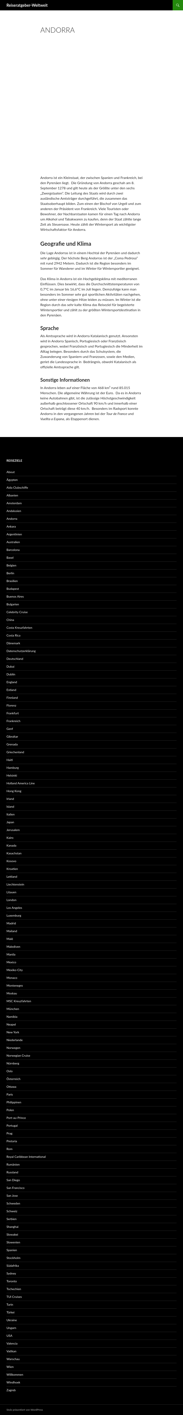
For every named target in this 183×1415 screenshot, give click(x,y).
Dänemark (13, 643)
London (11, 900)
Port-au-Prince (16, 1118)
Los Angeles (14, 907)
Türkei (10, 1312)
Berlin (10, 573)
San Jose (12, 1195)
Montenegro (14, 985)
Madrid (11, 923)
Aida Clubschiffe (17, 487)
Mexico (11, 962)
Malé (9, 939)
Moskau (11, 993)
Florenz (11, 705)
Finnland (12, 697)
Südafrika (12, 1265)
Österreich (13, 1079)
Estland (11, 690)
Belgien (11, 565)
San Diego (13, 1180)
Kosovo (11, 861)
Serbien (11, 1219)
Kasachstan (14, 853)
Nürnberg (12, 1063)
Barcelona (13, 550)
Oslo (9, 1071)
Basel (10, 557)
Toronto (11, 1281)
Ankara (11, 526)
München (12, 1009)
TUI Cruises (14, 1297)
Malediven (13, 946)
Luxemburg (13, 915)
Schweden (13, 1203)
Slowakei (12, 1234)
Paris (9, 1094)
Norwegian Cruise (18, 1055)
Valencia (12, 1343)
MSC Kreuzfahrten (18, 1001)
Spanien (11, 1250)
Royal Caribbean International (26, 1156)
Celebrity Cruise (17, 612)
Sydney (11, 1273)
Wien (10, 1367)
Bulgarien (12, 604)
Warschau (13, 1359)
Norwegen (13, 1048)
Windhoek (13, 1382)
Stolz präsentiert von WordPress (24, 1409)
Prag (9, 1133)
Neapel (11, 1024)
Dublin (10, 674)
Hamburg (12, 767)
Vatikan (11, 1351)
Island (10, 806)
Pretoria (11, 1141)
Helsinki (11, 775)
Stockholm (13, 1258)
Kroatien (12, 869)
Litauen (11, 892)
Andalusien (13, 511)
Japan (10, 822)
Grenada (12, 744)
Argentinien (14, 534)
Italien (10, 814)
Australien (13, 542)
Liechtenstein (15, 884)
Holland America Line (20, 783)
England (11, 682)
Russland (12, 1172)
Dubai (10, 666)
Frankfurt (12, 713)
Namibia (11, 1016)
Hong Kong (13, 791)
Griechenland (15, 752)
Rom (9, 1149)
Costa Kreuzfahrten (19, 627)
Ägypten (12, 480)
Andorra (11, 518)
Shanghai (12, 1226)
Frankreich (13, 721)
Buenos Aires (15, 596)
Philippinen (13, 1102)
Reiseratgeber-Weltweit (27, 5)
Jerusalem (13, 830)
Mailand (11, 931)
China (10, 620)
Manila (10, 954)
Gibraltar (12, 736)
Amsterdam (14, 503)
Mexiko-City (14, 970)
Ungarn (11, 1328)
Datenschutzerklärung (21, 651)
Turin (9, 1304)
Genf (9, 729)
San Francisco (15, 1188)
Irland (10, 799)
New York (12, 1032)
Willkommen (14, 1374)
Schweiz (11, 1211)
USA (9, 1335)
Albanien (12, 495)
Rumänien (13, 1164)
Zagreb (11, 1390)
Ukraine (11, 1320)
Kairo (9, 837)
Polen (10, 1110)
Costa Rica (13, 635)
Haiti (9, 760)
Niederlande (14, 1040)
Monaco (11, 977)
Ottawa (11, 1086)
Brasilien (12, 581)
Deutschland (14, 658)
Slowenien (13, 1242)
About (10, 472)
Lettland (11, 876)
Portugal (12, 1125)
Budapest (12, 588)
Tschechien (13, 1289)
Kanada (11, 845)
